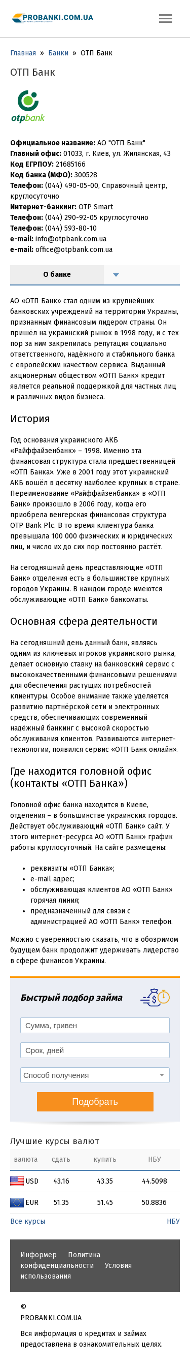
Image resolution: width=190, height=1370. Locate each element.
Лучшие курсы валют (54, 1141)
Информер (38, 1255)
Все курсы (27, 1221)
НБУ (173, 1221)
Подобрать (95, 1102)
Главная (23, 53)
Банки (58, 53)
